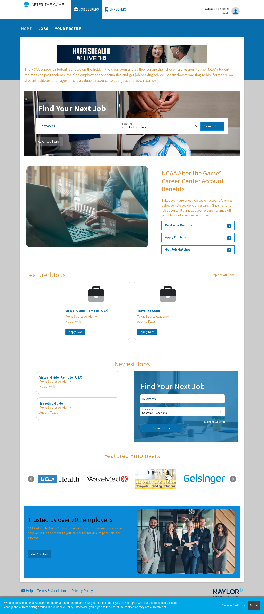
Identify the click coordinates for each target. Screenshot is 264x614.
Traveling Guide (149, 311)
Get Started (39, 554)
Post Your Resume (198, 225)
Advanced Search (49, 141)
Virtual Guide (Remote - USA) (86, 311)
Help (27, 590)
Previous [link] (31, 479)
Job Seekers (86, 9)
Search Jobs (212, 126)
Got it (254, 605)
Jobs (43, 28)
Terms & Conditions (52, 590)
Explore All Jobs (223, 275)
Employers (116, 9)
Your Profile (68, 28)
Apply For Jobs (198, 238)
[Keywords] (80, 126)
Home (26, 28)
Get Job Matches (198, 250)
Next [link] (233, 479)
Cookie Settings (233, 605)
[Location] (160, 126)
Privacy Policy (82, 590)
